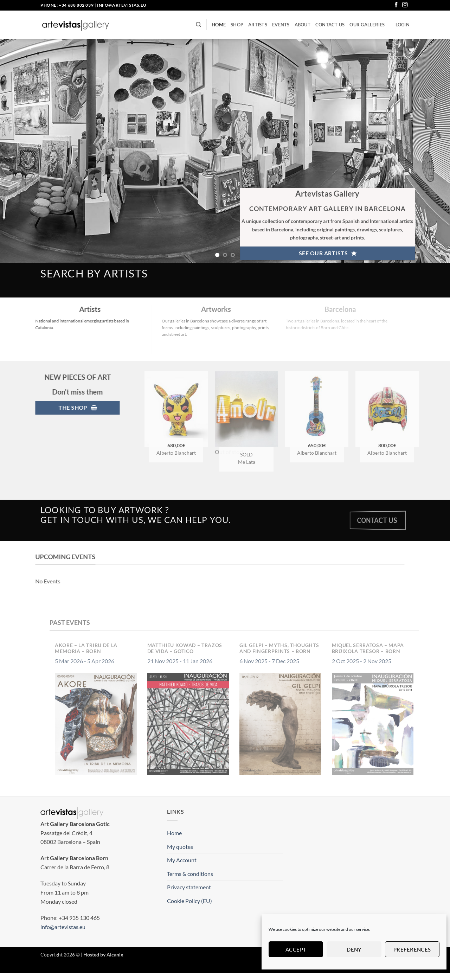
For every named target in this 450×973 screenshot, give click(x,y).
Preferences (412, 949)
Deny (354, 949)
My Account (182, 860)
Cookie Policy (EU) (189, 900)
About (302, 24)
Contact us (330, 24)
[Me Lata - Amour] (258, 409)
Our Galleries (367, 24)
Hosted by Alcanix (103, 955)
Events (281, 24)
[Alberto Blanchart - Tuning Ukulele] (328, 409)
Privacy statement (189, 887)
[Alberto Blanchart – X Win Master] (398, 409)
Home (219, 24)
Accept (296, 949)
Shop (237, 24)
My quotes (180, 846)
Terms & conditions (190, 873)
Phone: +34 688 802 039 (67, 5)
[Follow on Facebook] (396, 5)
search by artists (94, 273)
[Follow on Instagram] (405, 5)
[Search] (198, 24)
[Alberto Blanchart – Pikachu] (187, 409)
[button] (403, 24)
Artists (257, 24)
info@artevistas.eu (122, 5)
